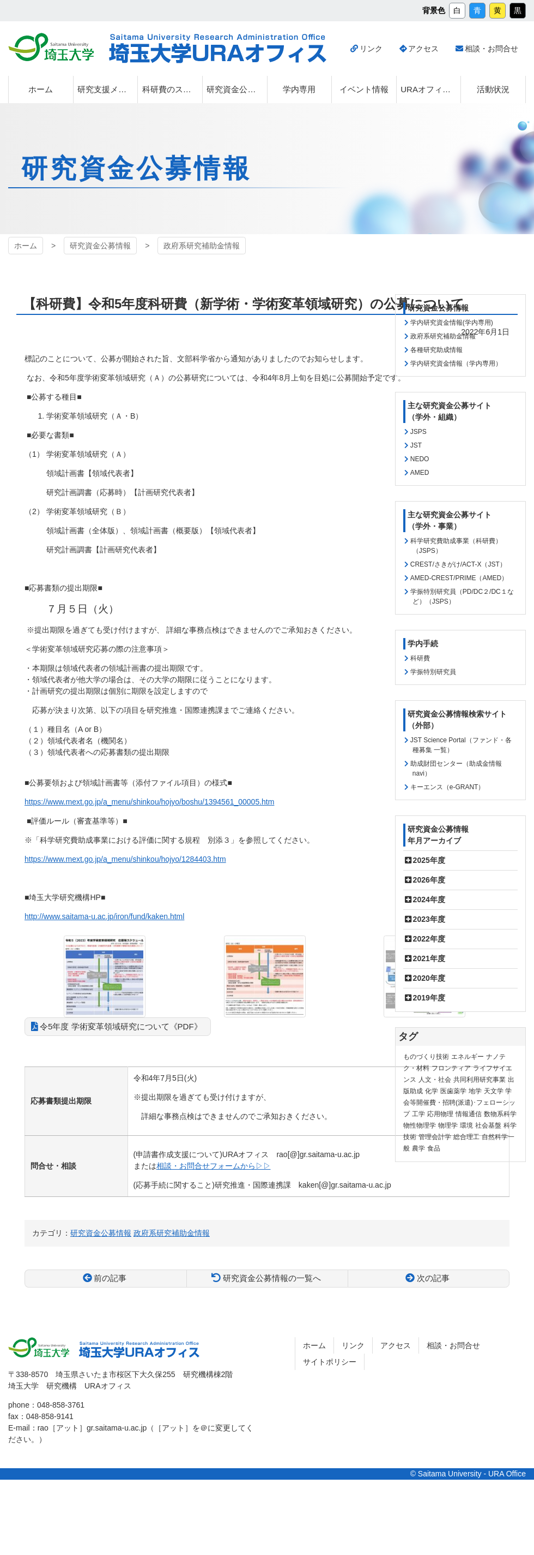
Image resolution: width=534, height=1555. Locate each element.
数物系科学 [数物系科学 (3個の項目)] (500, 1114)
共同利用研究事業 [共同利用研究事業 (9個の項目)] (479, 1079)
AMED (419, 472)
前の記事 (110, 1278)
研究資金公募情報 (100, 245)
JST (416, 445)
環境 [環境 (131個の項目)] (466, 1125)
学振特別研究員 (433, 672)
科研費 (420, 658)
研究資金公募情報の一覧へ (272, 1278)
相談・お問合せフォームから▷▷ (213, 1165)
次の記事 (433, 1278)
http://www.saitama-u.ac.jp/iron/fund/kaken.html (104, 916)
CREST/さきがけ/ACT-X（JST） (458, 564)
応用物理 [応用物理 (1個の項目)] (440, 1114)
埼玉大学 (51, 47)
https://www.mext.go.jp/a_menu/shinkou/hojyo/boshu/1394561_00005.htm (149, 801)
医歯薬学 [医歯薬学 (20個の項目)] (453, 1091)
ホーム (25, 245)
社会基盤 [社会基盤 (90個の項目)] (488, 1125)
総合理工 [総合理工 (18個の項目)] (466, 1137)
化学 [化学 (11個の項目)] (431, 1091)
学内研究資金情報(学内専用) (451, 322)
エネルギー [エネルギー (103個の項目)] (467, 1057)
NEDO (419, 459)
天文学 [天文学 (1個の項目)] (493, 1091)
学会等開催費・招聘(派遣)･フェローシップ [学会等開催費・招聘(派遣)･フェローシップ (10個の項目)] (459, 1102)
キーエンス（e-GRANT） (447, 787)
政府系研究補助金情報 (201, 245)
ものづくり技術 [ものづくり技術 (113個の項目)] (426, 1057)
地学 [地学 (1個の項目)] (475, 1091)
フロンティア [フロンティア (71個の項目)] (451, 1068)
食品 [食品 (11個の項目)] (433, 1148)
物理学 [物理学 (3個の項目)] (448, 1125)
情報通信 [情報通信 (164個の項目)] (469, 1114)
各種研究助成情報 (436, 350)
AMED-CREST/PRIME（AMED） (459, 578)
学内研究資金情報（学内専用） (456, 363)
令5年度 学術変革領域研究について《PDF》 (121, 1026)
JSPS (418, 432)
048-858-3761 (60, 1405)
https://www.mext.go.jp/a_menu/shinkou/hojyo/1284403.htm (125, 859)
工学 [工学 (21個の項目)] (418, 1114)
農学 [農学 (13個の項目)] (418, 1148)
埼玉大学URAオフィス (217, 48)
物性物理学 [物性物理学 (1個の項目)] (419, 1125)
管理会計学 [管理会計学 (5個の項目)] (434, 1137)
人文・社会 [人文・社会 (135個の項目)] (434, 1079)
